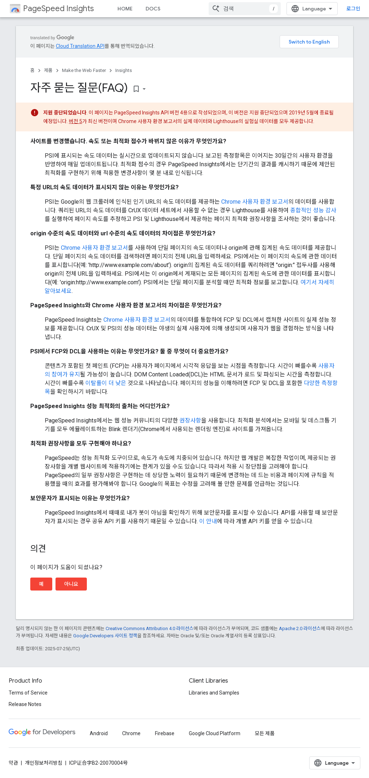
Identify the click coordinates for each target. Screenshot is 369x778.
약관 (13, 763)
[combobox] (245, 8)
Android (99, 733)
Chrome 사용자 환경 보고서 (254, 201)
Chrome (131, 733)
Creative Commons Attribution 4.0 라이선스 (150, 628)
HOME (125, 8)
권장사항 (190, 420)
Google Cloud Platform (214, 733)
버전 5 (75, 121)
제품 (48, 70)
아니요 (71, 584)
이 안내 (208, 521)
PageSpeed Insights (58, 8)
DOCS (153, 8)
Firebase (164, 733)
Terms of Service (28, 693)
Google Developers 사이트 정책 (105, 635)
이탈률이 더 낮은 (105, 383)
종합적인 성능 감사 (313, 210)
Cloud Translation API (80, 46)
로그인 (353, 9)
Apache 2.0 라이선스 (300, 628)
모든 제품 (265, 733)
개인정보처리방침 (43, 763)
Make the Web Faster (84, 70)
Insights (123, 70)
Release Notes (25, 704)
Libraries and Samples (214, 693)
